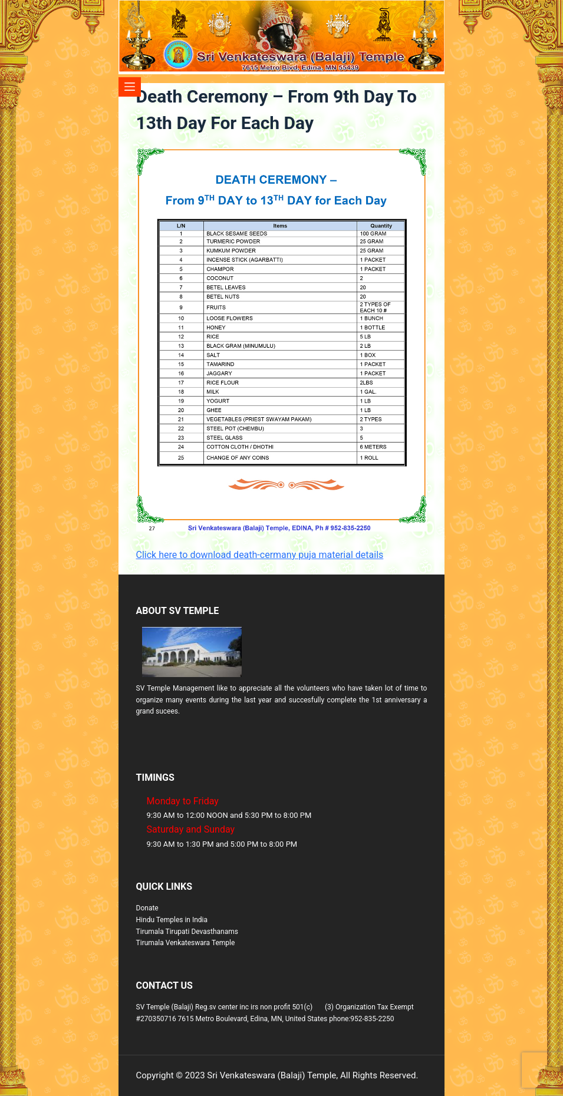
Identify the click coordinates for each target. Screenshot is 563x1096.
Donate (147, 908)
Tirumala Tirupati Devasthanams (187, 931)
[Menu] (129, 87)
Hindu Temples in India (172, 920)
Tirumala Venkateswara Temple (185, 943)
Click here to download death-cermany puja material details (260, 554)
